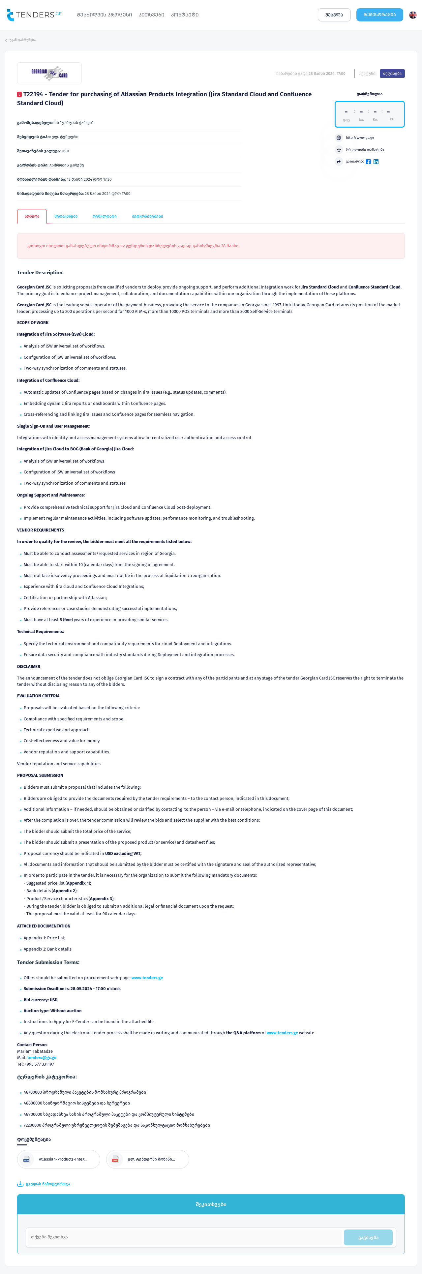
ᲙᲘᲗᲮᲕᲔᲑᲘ (151, 14)
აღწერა (32, 216)
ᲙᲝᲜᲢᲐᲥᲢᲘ (184, 14)
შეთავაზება (65, 216)
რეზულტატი (105, 216)
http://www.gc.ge (354, 138)
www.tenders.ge (147, 977)
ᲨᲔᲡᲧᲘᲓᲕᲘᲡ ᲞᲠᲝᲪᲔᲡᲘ (104, 14)
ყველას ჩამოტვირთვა (43, 1184)
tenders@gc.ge (41, 1057)
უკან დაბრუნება (20, 40)
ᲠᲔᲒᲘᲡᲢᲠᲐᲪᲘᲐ (380, 14)
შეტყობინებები (147, 216)
